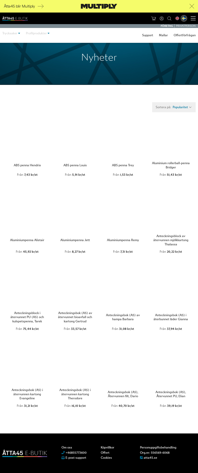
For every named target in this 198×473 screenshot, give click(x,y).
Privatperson (186, 26)
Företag (167, 26)
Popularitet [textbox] (180, 107)
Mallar (163, 35)
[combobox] (181, 107)
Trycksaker (9, 35)
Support (147, 35)
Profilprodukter (36, 35)
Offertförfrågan (185, 35)
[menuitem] (177, 19)
